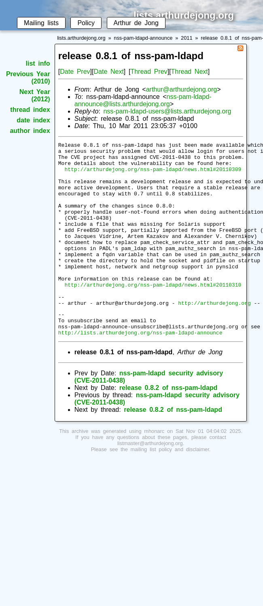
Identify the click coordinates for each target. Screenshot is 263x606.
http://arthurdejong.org (214, 335)
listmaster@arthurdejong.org (150, 481)
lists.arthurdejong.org (81, 38)
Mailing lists (41, 22)
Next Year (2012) (34, 95)
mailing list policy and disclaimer (170, 487)
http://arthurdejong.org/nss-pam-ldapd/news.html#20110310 (152, 313)
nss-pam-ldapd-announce (143, 38)
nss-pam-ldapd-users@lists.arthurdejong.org (167, 111)
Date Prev (75, 71)
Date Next (108, 71)
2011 (186, 38)
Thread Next (189, 71)
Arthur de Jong (136, 22)
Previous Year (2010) (28, 78)
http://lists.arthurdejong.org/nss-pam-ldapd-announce (140, 370)
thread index (30, 109)
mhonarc (154, 469)
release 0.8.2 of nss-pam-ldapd (168, 425)
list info (38, 63)
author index (30, 130)
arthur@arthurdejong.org (181, 89)
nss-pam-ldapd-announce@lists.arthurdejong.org (143, 100)
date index (33, 120)
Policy (86, 22)
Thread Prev (148, 71)
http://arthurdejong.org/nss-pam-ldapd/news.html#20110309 (152, 175)
